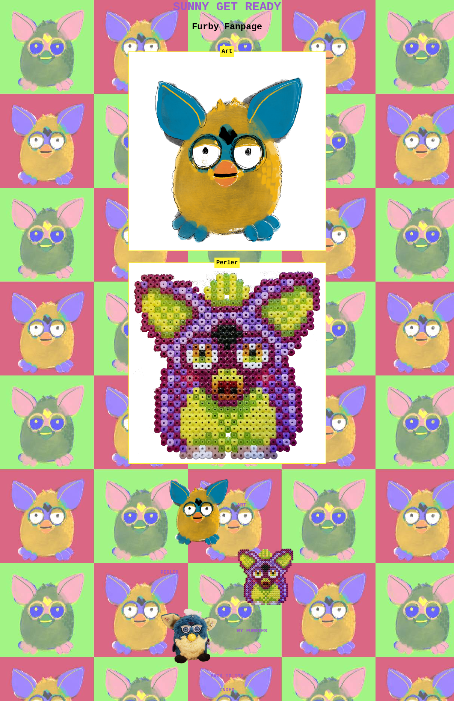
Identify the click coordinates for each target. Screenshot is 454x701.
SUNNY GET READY (227, 7)
